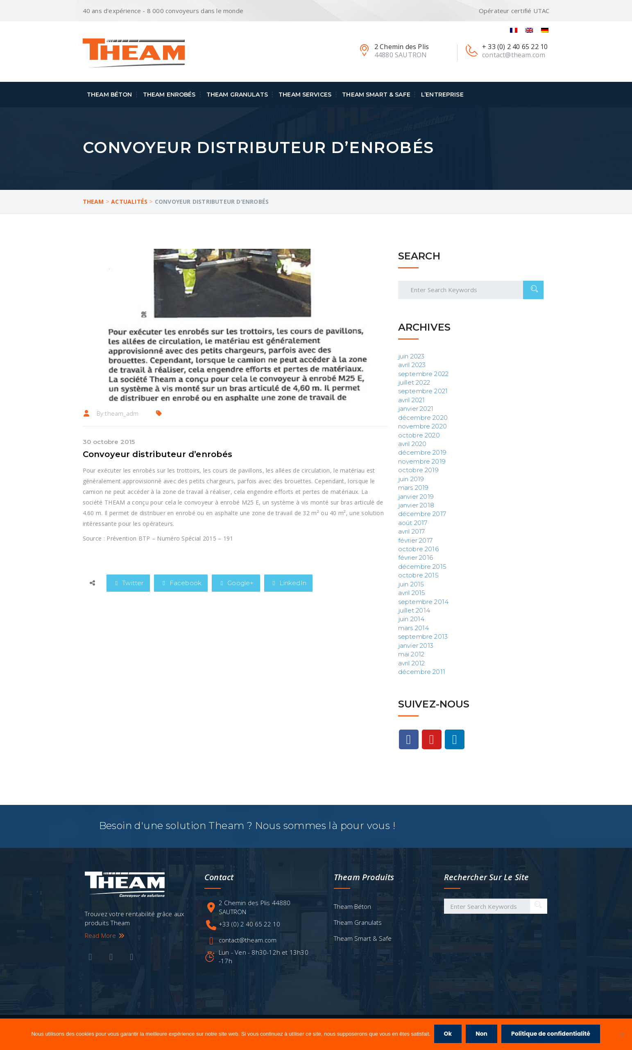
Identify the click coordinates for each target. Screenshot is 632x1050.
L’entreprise (442, 94)
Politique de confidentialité (551, 1034)
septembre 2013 (423, 636)
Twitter (128, 583)
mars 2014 (413, 628)
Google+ (236, 583)
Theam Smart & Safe (376, 94)
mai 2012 (411, 654)
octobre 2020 (419, 435)
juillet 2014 (414, 610)
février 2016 (415, 557)
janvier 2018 (416, 505)
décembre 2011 (422, 672)
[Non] (622, 1035)
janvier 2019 (416, 496)
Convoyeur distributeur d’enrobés (157, 454)
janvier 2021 (415, 408)
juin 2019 (411, 479)
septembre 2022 (423, 374)
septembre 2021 (423, 391)
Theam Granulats (237, 94)
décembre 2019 (422, 452)
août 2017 (413, 523)
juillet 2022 (414, 382)
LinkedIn (288, 583)
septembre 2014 (423, 602)
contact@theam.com (247, 939)
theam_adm (121, 413)
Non (482, 1034)
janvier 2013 (415, 645)
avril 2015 (412, 593)
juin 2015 (411, 584)
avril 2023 (412, 365)
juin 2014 (411, 619)
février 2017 (415, 540)
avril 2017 (411, 531)
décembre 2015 (422, 566)
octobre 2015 (418, 575)
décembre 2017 (422, 514)
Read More (105, 935)
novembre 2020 (422, 426)
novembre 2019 (422, 461)
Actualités (129, 201)
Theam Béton (109, 94)
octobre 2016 (418, 549)
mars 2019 (413, 487)
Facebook (181, 583)
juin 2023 (411, 356)
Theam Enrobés (169, 94)
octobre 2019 (418, 470)
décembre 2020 (423, 417)
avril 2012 (411, 663)
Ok (448, 1034)
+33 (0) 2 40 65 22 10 (249, 923)
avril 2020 (412, 444)
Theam (93, 201)
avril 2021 (411, 400)
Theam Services (305, 94)
